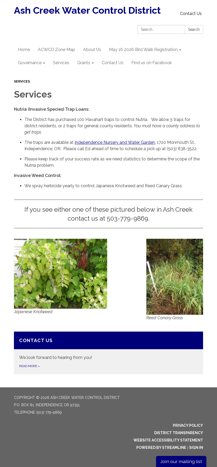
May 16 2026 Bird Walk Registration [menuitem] (143, 49)
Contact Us (191, 13)
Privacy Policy (188, 425)
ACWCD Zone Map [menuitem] (56, 49)
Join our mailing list (181, 461)
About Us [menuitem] (92, 49)
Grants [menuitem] (83, 62)
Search (194, 29)
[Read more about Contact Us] (108, 353)
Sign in (196, 447)
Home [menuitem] (24, 49)
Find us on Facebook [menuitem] (151, 62)
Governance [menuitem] (30, 62)
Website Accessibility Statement (168, 440)
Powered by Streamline (161, 447)
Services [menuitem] (61, 62)
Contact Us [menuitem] (112, 62)
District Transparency (178, 433)
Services (22, 81)
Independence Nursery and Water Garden (115, 142)
